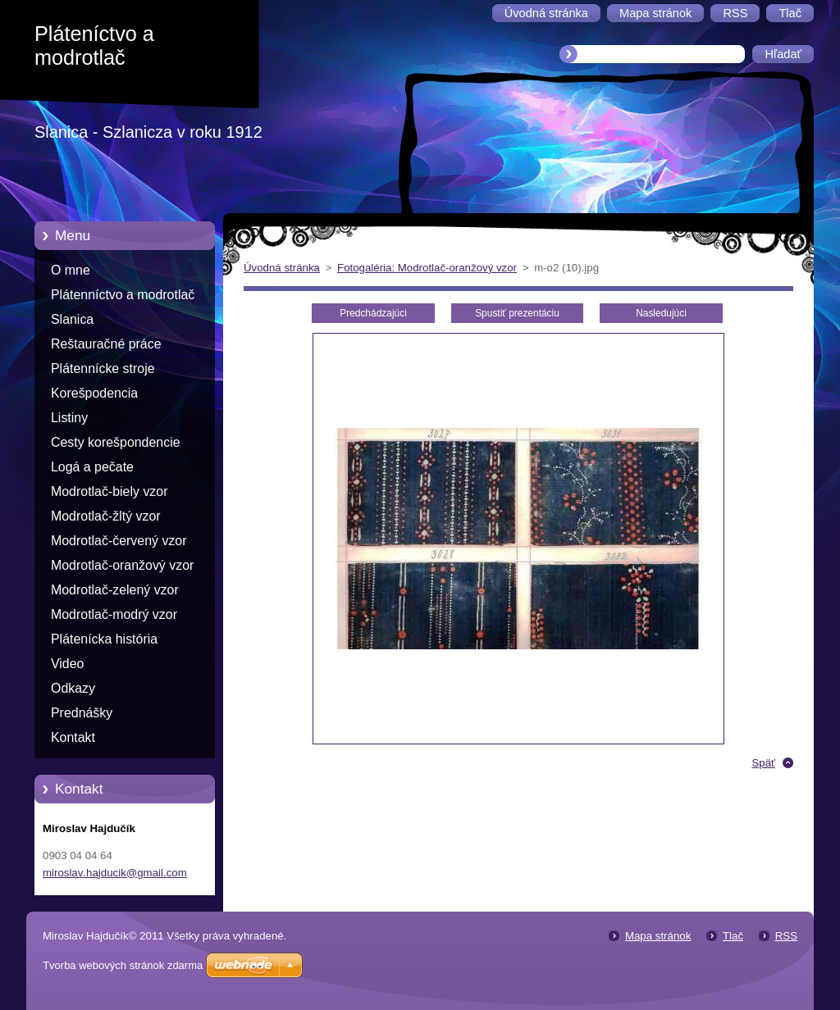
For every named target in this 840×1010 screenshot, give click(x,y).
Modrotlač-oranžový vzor (122, 565)
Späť (763, 763)
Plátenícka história (104, 639)
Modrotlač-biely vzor (109, 491)
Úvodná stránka (282, 268)
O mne (70, 270)
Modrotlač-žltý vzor (106, 516)
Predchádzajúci (373, 313)
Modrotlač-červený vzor (118, 541)
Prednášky (81, 713)
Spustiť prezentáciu (517, 313)
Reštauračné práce (106, 344)
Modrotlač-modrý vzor (114, 614)
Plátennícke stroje (103, 368)
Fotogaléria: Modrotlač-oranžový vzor (427, 268)
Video (67, 664)
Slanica (72, 319)
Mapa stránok (658, 936)
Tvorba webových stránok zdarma (123, 965)
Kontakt (73, 737)
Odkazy (73, 688)
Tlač (733, 936)
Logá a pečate (92, 467)
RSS (786, 936)
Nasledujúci (661, 313)
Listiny (69, 418)
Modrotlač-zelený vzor (115, 590)
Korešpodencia (94, 393)
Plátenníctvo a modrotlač (122, 295)
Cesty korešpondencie (115, 442)
